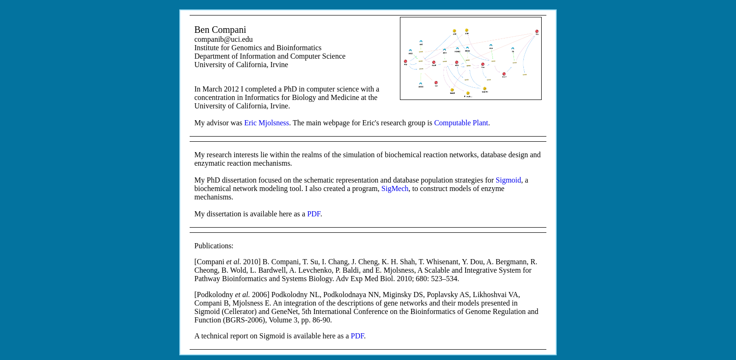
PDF (313, 214)
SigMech (395, 188)
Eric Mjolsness (266, 123)
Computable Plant (461, 123)
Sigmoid (508, 180)
